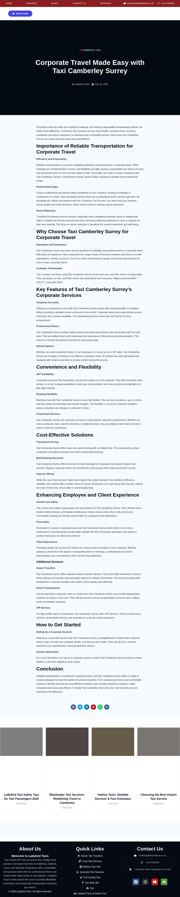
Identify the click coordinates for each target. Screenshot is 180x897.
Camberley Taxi (69, 131)
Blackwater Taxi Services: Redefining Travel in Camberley (67, 798)
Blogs (54, 3)
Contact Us (79, 3)
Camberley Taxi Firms (69, 258)
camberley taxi (91, 50)
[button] (73, 707)
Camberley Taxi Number (93, 200)
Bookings (105, 3)
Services (32, 3)
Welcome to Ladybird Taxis (30, 856)
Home (9, 3)
